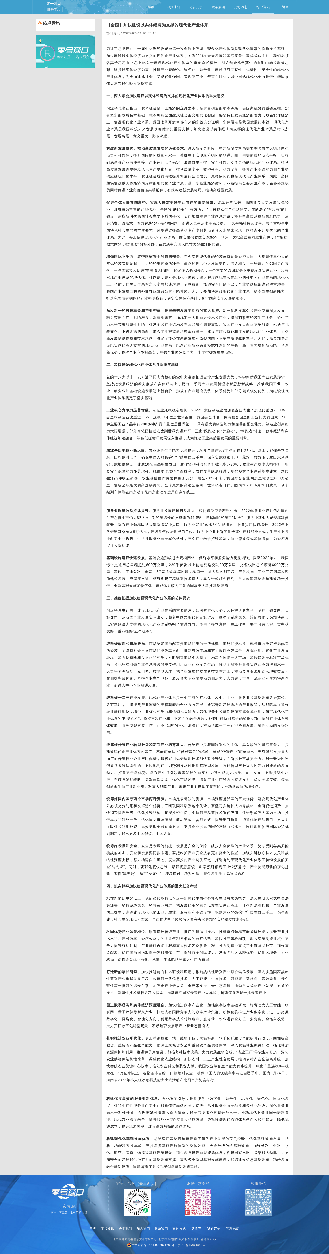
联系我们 (161, 1228)
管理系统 (232, 1228)
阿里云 (63, 1212)
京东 (54, 1212)
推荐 (151, 7)
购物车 (196, 1228)
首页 (93, 1228)
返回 (285, 7)
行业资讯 (263, 9)
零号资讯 (107, 1228)
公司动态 (240, 7)
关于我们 (125, 1228)
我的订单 (213, 1228)
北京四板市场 (78, 1212)
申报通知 (173, 7)
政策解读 (218, 7)
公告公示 (196, 7)
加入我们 (143, 1228)
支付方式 (179, 1228)
